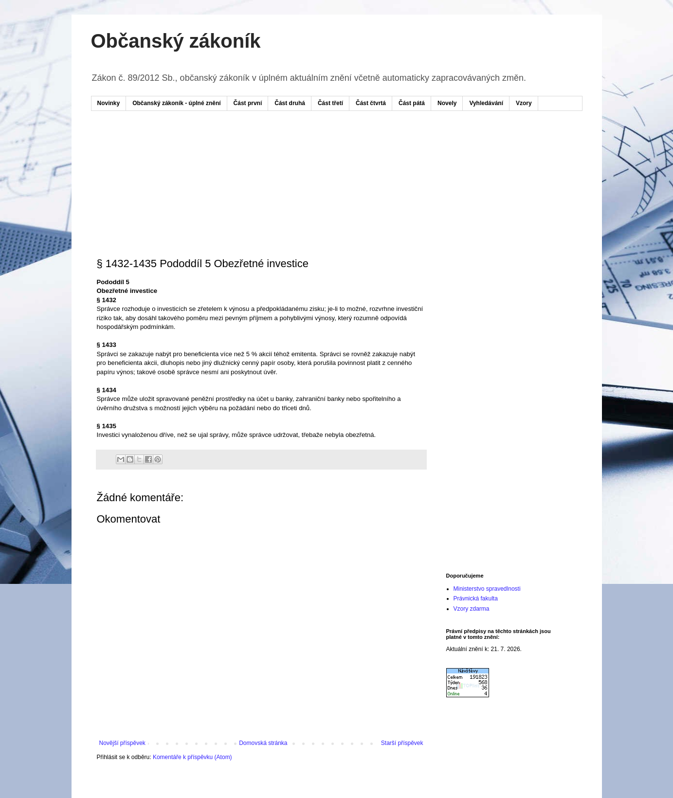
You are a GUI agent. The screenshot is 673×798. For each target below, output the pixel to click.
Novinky (108, 103)
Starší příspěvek (402, 743)
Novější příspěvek (122, 743)
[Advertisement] (283, 147)
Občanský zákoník (176, 41)
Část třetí (330, 103)
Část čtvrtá (371, 103)
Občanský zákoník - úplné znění (176, 103)
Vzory (524, 103)
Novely (446, 103)
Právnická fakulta (476, 598)
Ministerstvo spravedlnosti (487, 588)
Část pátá (412, 103)
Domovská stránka (263, 743)
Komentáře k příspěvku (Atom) (192, 757)
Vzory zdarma (472, 608)
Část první (248, 103)
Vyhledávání (486, 103)
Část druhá (289, 103)
